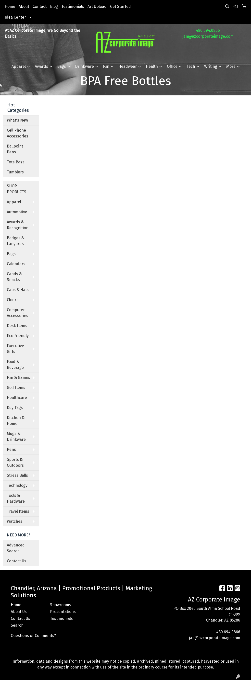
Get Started (120, 6)
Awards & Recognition (17, 225)
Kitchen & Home (16, 420)
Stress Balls (17, 475)
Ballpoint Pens (15, 149)
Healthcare (17, 397)
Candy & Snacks (14, 277)
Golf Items (16, 387)
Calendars (16, 263)
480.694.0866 (208, 30)
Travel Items (18, 511)
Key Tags (15, 407)
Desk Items (17, 325)
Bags (11, 253)
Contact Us (16, 561)
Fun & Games (18, 377)
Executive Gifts (15, 348)
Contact (40, 6)
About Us (19, 611)
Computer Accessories (17, 312)
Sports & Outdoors (15, 462)
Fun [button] (106, 66)
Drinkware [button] (84, 66)
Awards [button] (41, 66)
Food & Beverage (15, 364)
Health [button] (152, 66)
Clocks (12, 299)
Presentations (63, 611)
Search (17, 625)
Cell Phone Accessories (17, 133)
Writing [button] (210, 66)
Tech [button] (191, 66)
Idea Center (15, 17)
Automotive (17, 212)
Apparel (14, 202)
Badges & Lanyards (15, 241)
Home (10, 6)
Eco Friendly (18, 335)
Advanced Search (16, 548)
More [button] (231, 66)
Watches (14, 521)
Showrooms (60, 604)
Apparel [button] (19, 66)
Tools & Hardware (16, 498)
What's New (17, 120)
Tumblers (15, 172)
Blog (54, 6)
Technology (17, 485)
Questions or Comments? (33, 635)
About (24, 6)
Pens (11, 449)
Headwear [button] (127, 66)
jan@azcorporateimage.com (208, 36)
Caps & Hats (18, 289)
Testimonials (72, 6)
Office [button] (172, 66)
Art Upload (97, 6)
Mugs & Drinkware (16, 436)
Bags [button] (61, 66)
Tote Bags (16, 162)
